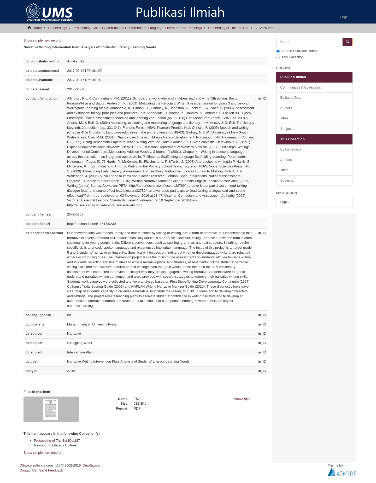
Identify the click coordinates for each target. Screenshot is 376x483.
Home (37, 28)
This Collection (290, 57)
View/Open (242, 399)
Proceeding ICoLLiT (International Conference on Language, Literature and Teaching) (137, 28)
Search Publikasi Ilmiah (296, 51)
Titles (284, 118)
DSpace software (32, 465)
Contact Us (28, 470)
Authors (286, 108)
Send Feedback (51, 470)
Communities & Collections (300, 87)
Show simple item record (42, 40)
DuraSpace (91, 465)
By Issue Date (291, 98)
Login (284, 202)
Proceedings (57, 28)
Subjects (286, 129)
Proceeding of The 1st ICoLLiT (231, 28)
